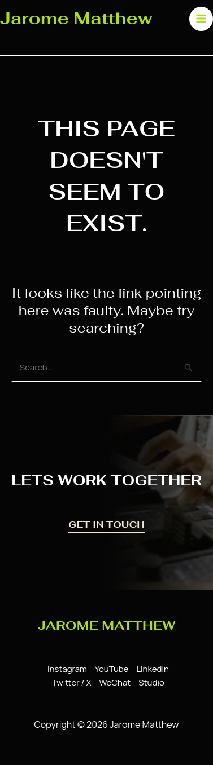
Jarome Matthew (76, 18)
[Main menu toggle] (201, 19)
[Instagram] (65, 669)
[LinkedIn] (150, 669)
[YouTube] (110, 669)
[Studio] (149, 682)
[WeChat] (113, 682)
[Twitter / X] (70, 682)
